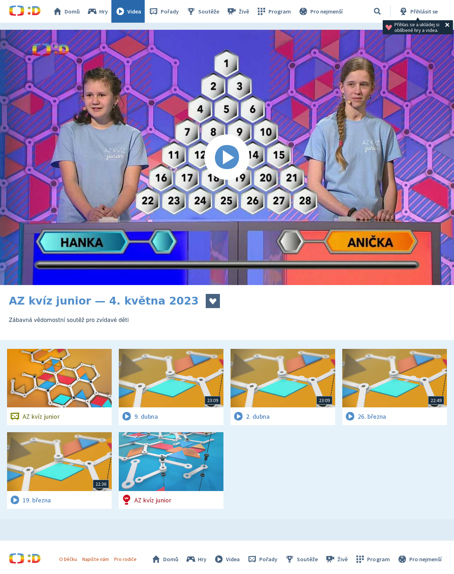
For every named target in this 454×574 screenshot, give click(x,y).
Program (273, 11)
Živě (237, 11)
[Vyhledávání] (377, 11)
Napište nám (95, 559)
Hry (97, 11)
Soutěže (202, 11)
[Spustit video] (227, 157)
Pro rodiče (125, 559)
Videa (128, 11)
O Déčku (68, 559)
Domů (66, 11)
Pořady (163, 11)
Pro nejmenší (320, 11)
